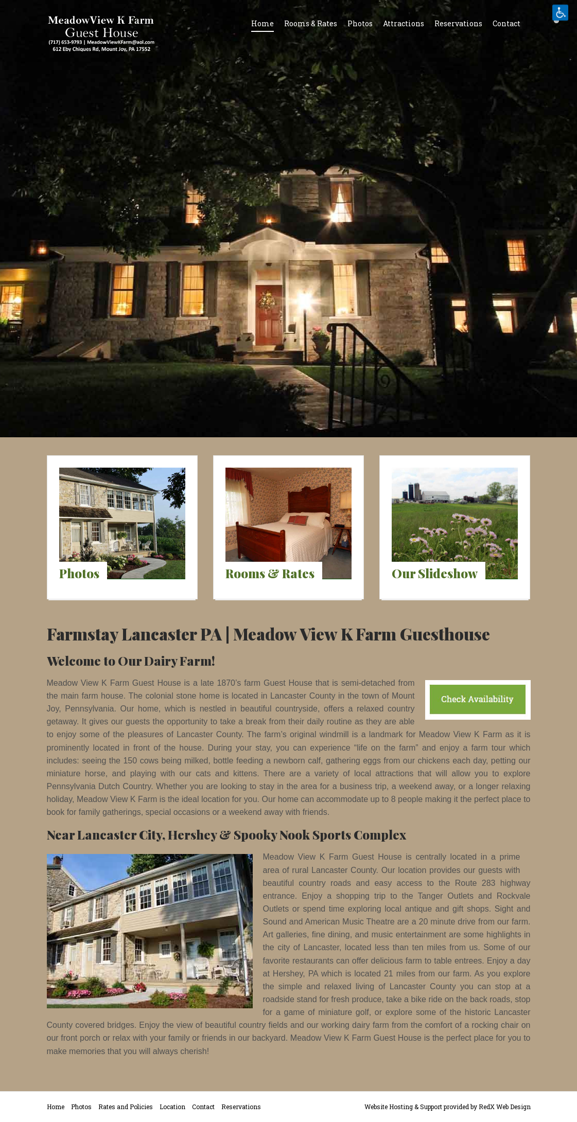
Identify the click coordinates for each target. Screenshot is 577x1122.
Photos (360, 23)
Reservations (458, 23)
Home (262, 23)
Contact (506, 23)
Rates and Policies (125, 1106)
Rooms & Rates (310, 23)
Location (172, 1106)
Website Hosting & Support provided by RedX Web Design (447, 1106)
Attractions (403, 23)
